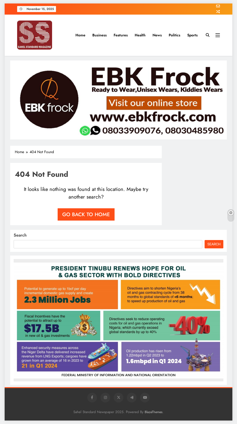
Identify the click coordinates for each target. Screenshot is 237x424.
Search (20, 235)
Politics (174, 35)
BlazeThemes (153, 412)
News (157, 35)
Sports (192, 35)
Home (80, 35)
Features (121, 35)
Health (140, 35)
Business (99, 35)
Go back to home (86, 214)
